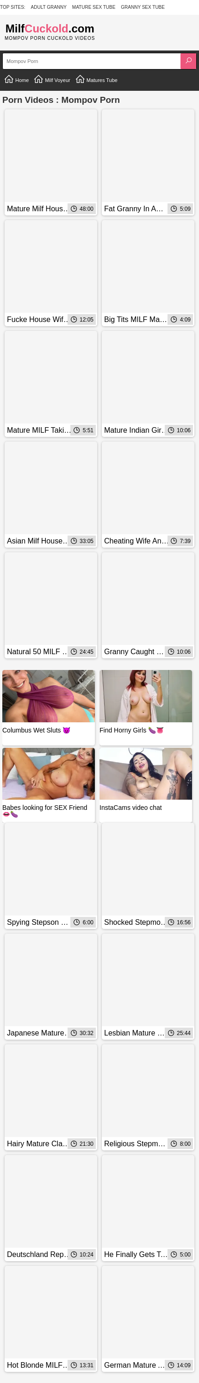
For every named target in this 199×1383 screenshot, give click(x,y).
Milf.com (50, 28)
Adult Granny (49, 7)
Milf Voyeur (51, 79)
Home (16, 79)
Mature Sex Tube (94, 7)
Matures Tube (96, 79)
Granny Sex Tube (143, 7)
